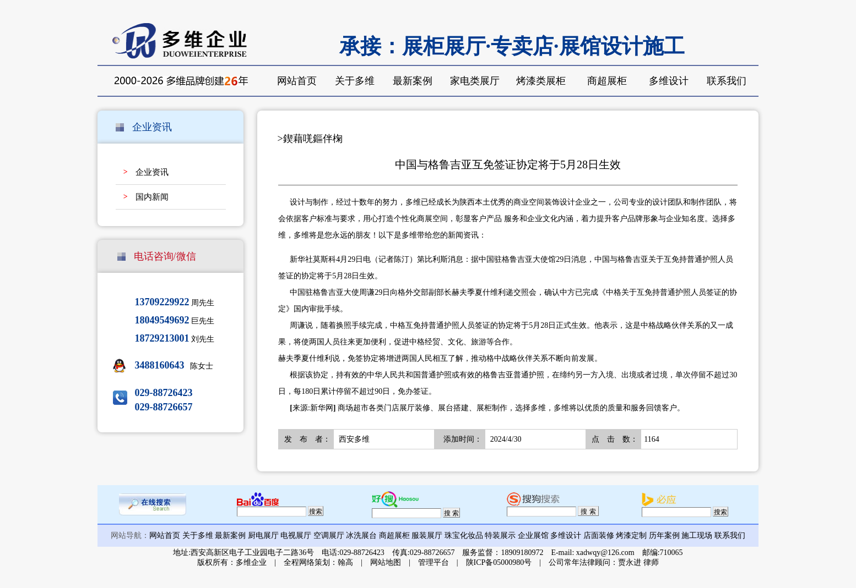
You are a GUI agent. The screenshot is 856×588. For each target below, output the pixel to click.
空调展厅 (328, 535)
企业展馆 (533, 535)
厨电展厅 (263, 535)
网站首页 (297, 80)
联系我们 (726, 80)
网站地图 (385, 562)
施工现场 (696, 535)
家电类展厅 (475, 80)
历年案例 (664, 535)
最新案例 (412, 80)
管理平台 (433, 562)
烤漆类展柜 (541, 80)
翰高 (345, 562)
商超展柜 (607, 80)
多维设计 (669, 80)
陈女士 (174, 366)
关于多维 (355, 80)
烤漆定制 (631, 535)
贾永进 (629, 562)
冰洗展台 (361, 535)
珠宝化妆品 (464, 535)
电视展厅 (295, 535)
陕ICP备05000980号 (499, 562)
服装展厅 (426, 535)
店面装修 (598, 535)
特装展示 (500, 535)
